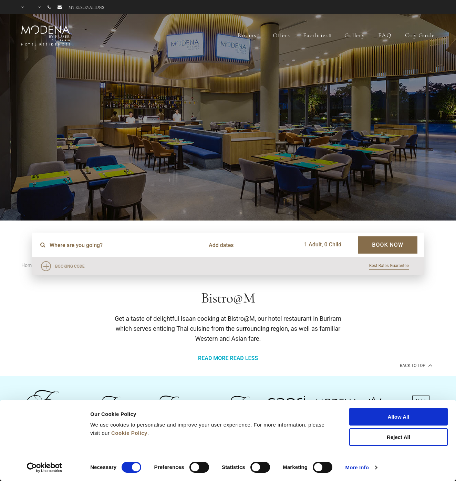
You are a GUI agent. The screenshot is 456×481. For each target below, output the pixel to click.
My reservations (86, 7)
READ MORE (213, 358)
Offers (281, 35)
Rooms (247, 35)
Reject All (398, 437)
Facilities (315, 35)
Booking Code (70, 266)
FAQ (385, 35)
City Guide (420, 35)
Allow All (399, 417)
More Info (357, 467)
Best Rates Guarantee (389, 265)
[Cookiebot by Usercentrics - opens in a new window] (44, 467)
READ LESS (244, 358)
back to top (415, 365)
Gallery (354, 35)
